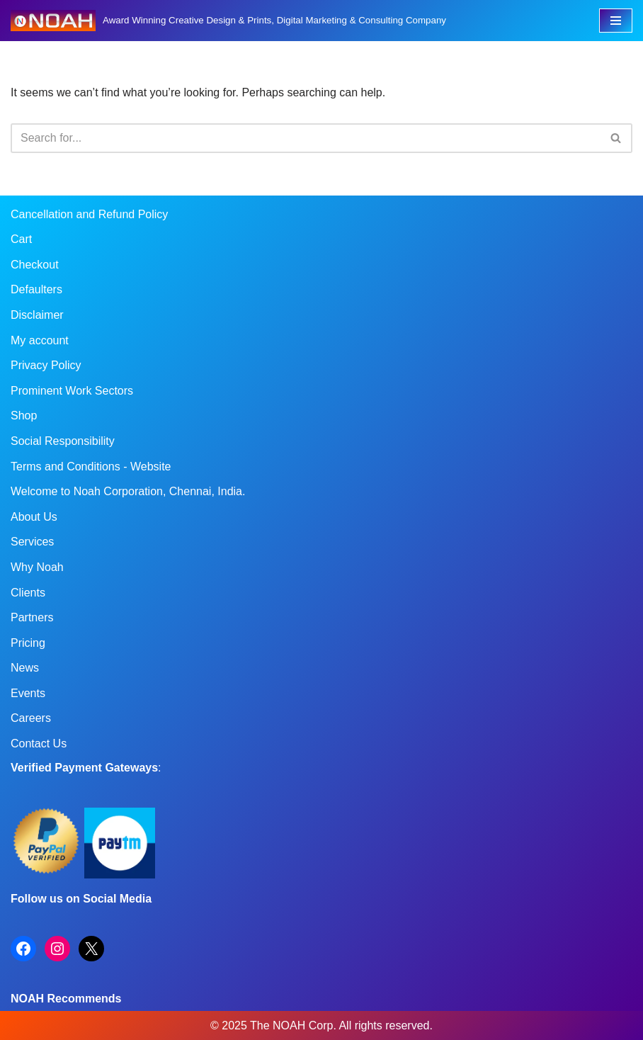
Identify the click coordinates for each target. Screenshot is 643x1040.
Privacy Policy (46, 365)
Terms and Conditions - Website (91, 466)
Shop (24, 415)
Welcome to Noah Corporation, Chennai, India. (128, 491)
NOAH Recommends (66, 999)
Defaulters (36, 289)
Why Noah (37, 567)
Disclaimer (37, 315)
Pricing (28, 643)
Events (28, 693)
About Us (34, 517)
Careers (31, 718)
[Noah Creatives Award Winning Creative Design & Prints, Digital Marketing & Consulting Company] (228, 20)
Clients (28, 593)
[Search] (306, 138)
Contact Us (39, 743)
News (25, 668)
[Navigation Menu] (615, 21)
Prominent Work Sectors (72, 391)
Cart (21, 239)
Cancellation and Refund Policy (89, 214)
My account (40, 340)
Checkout (35, 265)
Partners (32, 617)
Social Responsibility (63, 441)
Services (32, 542)
